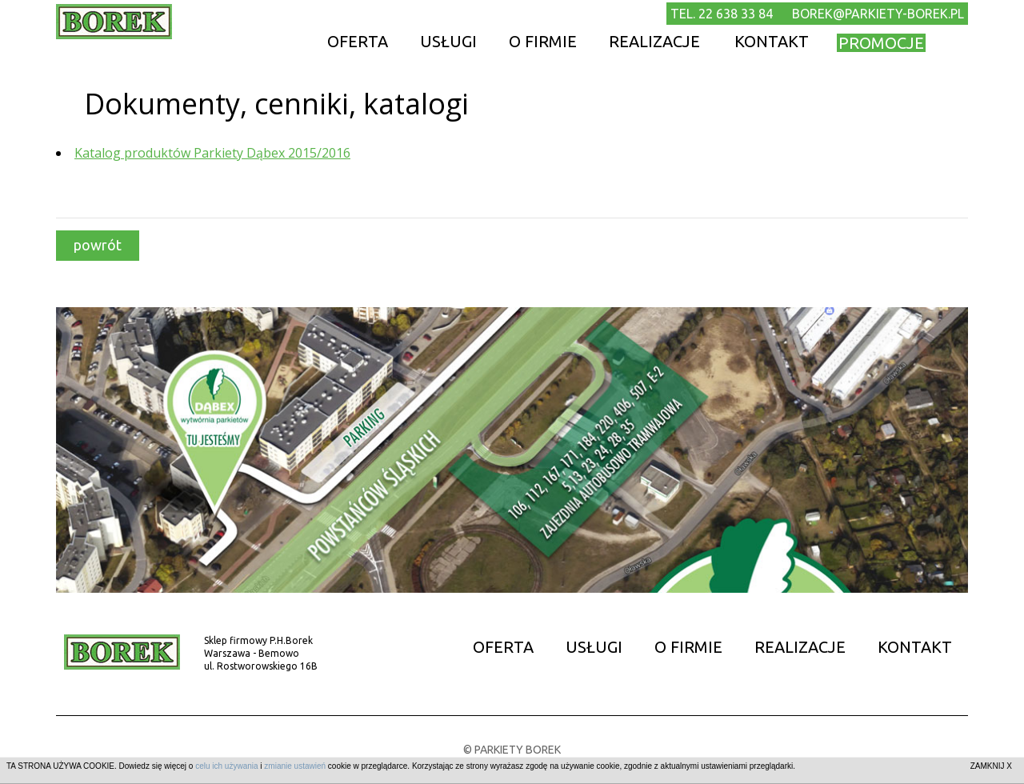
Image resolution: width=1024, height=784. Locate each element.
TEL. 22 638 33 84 (721, 13)
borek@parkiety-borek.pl (878, 13)
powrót (98, 245)
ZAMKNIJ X (991, 766)
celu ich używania (226, 766)
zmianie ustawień (295, 766)
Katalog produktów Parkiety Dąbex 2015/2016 (212, 153)
